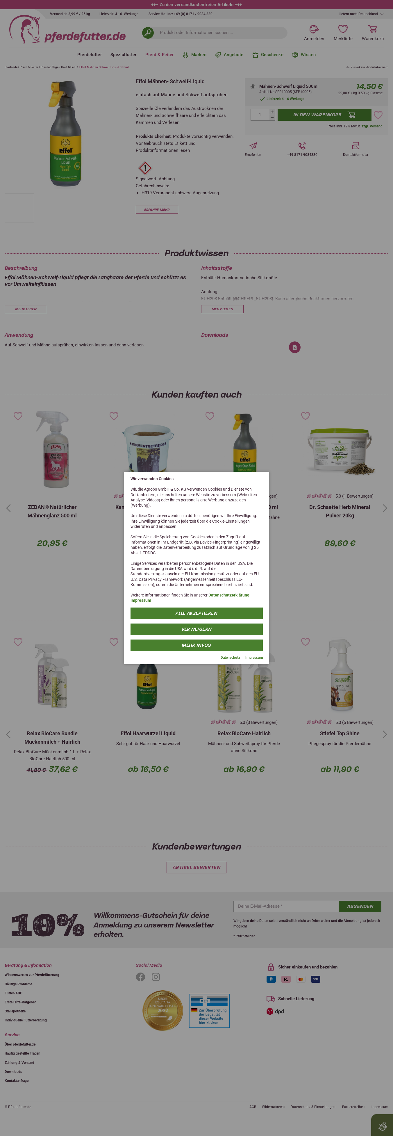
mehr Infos (196, 645)
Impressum (141, 600)
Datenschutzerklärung (228, 595)
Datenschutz (230, 657)
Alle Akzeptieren (196, 613)
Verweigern (196, 629)
